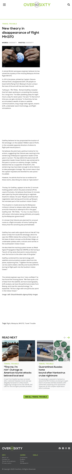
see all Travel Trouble (36, 431)
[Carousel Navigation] (66, 371)
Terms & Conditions (9, 460)
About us (6, 456)
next (67, 371)
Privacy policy (7, 462)
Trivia (22, 460)
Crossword (24, 456)
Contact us (6, 458)
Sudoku (23, 458)
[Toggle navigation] (5, 5)
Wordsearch (25, 462)
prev (64, 371)
